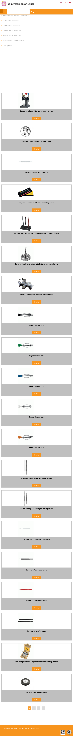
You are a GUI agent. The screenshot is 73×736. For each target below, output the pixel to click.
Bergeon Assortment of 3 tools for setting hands (36, 203)
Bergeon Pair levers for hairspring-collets (36, 478)
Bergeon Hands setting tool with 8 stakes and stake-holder (36, 264)
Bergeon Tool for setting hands (36, 172)
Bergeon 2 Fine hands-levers (36, 570)
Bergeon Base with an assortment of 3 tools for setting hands (36, 233)
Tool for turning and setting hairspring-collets (36, 509)
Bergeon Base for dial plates (36, 692)
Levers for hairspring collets (36, 600)
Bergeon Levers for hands (36, 631)
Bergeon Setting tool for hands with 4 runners (36, 111)
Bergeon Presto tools (36, 325)
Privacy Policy (35, 728)
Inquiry (36, 118)
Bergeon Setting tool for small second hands (36, 294)
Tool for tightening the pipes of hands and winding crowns (36, 662)
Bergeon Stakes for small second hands (36, 142)
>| (43, 708)
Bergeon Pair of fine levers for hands (36, 539)
